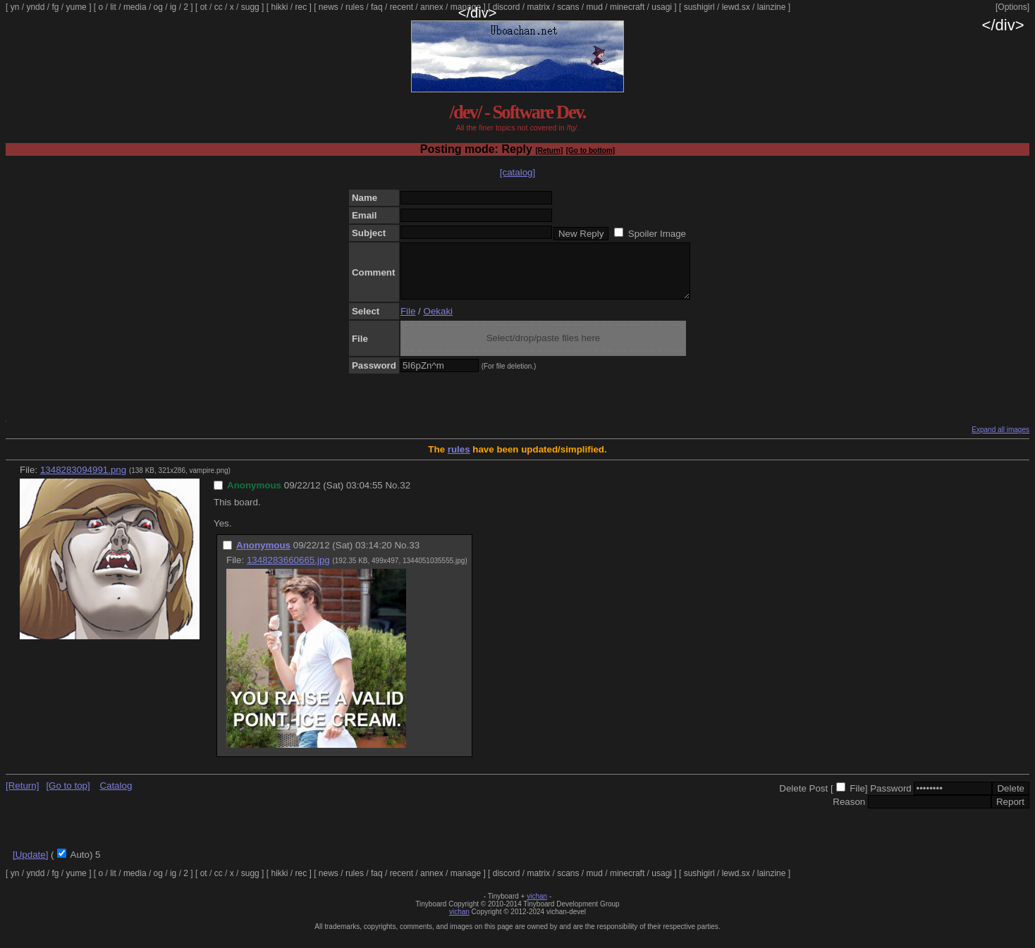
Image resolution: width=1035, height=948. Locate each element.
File (407, 321)
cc (218, 7)
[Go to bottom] (590, 150)
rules (354, 7)
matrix (538, 7)
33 (414, 555)
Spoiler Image (657, 233)
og (158, 7)
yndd (35, 7)
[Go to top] (68, 796)
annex (431, 7)
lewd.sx (736, 7)
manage (466, 7)
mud (595, 7)
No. (392, 496)
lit (113, 7)
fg (55, 7)
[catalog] (517, 172)
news (328, 7)
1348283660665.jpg (288, 570)
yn (15, 7)
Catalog (115, 796)
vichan (537, 907)
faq (377, 7)
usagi (661, 7)
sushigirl (699, 7)
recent (401, 7)
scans (568, 7)
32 (405, 496)
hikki (279, 7)
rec (301, 7)
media (135, 7)
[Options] (1012, 7)
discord (506, 7)
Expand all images (1000, 440)
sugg (250, 7)
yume (76, 7)
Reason (849, 812)
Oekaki (438, 321)
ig (173, 7)
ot (203, 7)
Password (891, 799)
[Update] (30, 865)
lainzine (771, 7)
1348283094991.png (83, 480)
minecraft (627, 7)
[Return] (549, 150)
